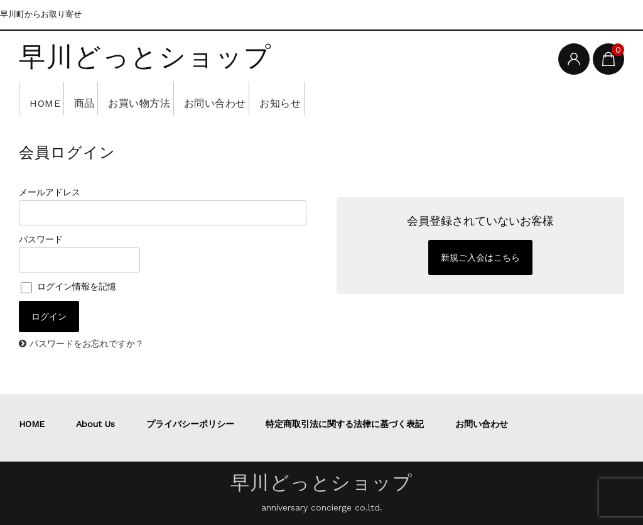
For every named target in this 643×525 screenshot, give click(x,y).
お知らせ (350, 98)
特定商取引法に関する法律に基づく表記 (345, 424)
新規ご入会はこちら (480, 257)
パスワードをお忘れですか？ (87, 343)
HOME (49, 98)
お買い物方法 (175, 98)
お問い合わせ (268, 98)
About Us (95, 424)
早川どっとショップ (145, 57)
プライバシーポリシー (190, 424)
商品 (104, 98)
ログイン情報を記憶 (68, 286)
